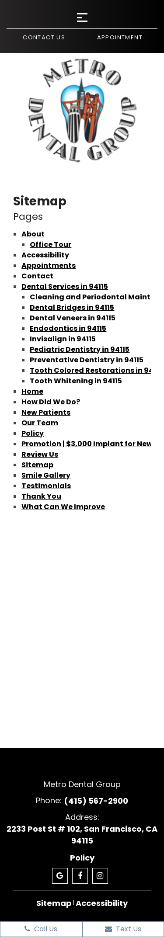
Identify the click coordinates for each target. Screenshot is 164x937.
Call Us (40, 929)
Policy (32, 433)
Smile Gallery (45, 475)
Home (32, 391)
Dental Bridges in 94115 (72, 307)
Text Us (123, 929)
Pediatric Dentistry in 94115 (79, 349)
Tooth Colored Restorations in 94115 (96, 370)
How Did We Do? (50, 402)
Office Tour (50, 244)
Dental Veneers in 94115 (72, 318)
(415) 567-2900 (96, 800)
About (33, 234)
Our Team (39, 423)
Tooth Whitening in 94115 (76, 381)
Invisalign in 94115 (63, 339)
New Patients (45, 412)
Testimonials (46, 486)
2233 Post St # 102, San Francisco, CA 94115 (82, 834)
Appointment (120, 37)
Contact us (44, 37)
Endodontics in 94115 (68, 328)
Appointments (48, 265)
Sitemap (37, 465)
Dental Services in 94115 (64, 286)
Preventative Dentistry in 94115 (86, 360)
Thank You (41, 496)
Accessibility (45, 255)
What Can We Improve (63, 507)
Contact (37, 276)
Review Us (39, 454)
